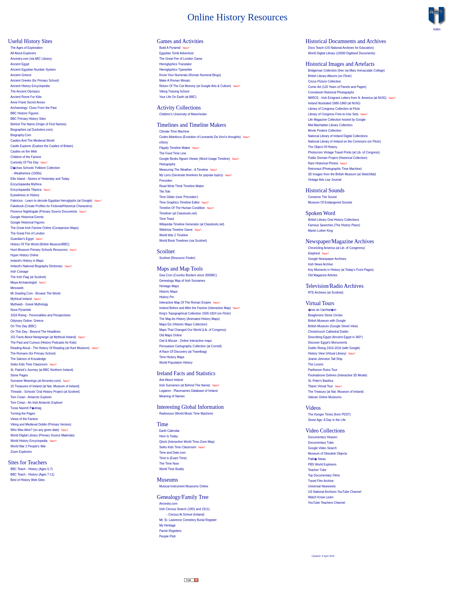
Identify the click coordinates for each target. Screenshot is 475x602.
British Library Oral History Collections (333, 219)
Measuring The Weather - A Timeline (183, 169)
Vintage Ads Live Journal (324, 179)
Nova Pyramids (21, 309)
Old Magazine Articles (322, 275)
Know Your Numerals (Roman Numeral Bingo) (190, 75)
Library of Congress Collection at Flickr (334, 108)
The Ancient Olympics (25, 91)
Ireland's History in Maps (27, 260)
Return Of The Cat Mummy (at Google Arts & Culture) (195, 86)
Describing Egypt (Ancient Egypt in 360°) (335, 337)
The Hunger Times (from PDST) (329, 414)
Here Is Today (168, 436)
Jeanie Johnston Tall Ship (325, 359)
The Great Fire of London (28, 233)
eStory (163, 142)
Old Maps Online (170, 335)
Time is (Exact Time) (173, 458)
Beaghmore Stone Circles (325, 315)
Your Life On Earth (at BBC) (178, 97)
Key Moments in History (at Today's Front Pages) (341, 269)
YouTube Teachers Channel (326, 502)
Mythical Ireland (21, 299)
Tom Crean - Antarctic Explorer (31, 397)
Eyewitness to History (25, 195)
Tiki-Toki (164, 191)
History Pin (166, 297)
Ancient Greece (21, 75)
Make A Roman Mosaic (174, 80)
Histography (167, 164)
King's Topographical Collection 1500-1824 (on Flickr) (195, 313)
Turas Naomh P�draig (26, 408)
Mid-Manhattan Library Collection (330, 125)
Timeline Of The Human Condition (182, 208)
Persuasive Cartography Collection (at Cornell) (190, 346)
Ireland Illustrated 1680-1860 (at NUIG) (334, 103)
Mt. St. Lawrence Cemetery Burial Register (188, 520)
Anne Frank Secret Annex (28, 102)
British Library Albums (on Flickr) (330, 76)
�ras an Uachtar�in (322, 309)
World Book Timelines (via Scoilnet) (183, 240)
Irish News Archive (320, 264)
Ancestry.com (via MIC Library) (31, 58)
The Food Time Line (172, 153)
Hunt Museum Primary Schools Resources (39, 249)
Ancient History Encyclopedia (30, 86)
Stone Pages (19, 375)
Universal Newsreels (322, 486)
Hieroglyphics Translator (175, 64)
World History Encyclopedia (29, 440)
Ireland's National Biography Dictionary (37, 266)
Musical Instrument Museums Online (183, 486)
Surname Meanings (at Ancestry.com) (36, 380)
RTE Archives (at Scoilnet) (326, 292)
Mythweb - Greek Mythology (29, 304)
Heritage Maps (169, 286)
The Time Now (169, 463)
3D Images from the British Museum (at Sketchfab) (342, 174)
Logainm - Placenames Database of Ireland (188, 390)
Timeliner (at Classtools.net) (178, 213)
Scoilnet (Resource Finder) (177, 258)
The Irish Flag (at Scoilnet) (28, 277)
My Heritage (167, 525)
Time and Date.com (172, 452)
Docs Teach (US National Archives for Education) (341, 47)
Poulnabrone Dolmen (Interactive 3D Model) (337, 375)
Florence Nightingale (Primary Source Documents (44, 211)
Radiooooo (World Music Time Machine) (186, 413)
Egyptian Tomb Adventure (176, 53)
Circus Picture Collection (324, 81)
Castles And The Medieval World (33, 140)
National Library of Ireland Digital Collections (338, 136)
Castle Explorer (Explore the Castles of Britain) (42, 146)
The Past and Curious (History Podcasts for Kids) (44, 342)
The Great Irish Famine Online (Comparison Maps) (45, 228)
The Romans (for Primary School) (33, 353)
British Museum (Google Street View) (333, 326)
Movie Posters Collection (324, 130)
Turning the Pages (23, 413)
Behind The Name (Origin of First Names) (38, 124)
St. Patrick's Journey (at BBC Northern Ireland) (42, 370)
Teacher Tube (317, 470)
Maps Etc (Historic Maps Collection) (183, 324)
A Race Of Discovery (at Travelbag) (183, 351)
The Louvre (316, 364)
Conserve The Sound (322, 197)
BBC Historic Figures (25, 113)
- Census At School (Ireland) (185, 514)
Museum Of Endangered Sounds (330, 202)
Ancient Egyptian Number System (33, 69)
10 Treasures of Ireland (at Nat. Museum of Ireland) (45, 386)
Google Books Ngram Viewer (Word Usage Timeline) (194, 158)
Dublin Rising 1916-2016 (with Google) (334, 348)
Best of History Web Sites (28, 480)
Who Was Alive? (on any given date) (35, 430)
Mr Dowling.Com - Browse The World (36, 293)
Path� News (317, 459)
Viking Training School (174, 91)
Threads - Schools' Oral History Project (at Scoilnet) (45, 391)
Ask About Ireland (171, 380)
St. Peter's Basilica (320, 380)
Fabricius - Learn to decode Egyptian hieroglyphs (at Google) (51, 200)
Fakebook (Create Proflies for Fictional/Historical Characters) (51, 206)
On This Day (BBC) (23, 326)
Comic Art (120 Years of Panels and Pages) (337, 87)
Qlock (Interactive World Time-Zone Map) (187, 441)
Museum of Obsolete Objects (327, 453)
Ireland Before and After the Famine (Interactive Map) (195, 308)
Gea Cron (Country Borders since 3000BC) (188, 275)
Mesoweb (17, 288)
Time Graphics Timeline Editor (179, 202)
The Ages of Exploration (27, 47)
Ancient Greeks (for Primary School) (35, 80)
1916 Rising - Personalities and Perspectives (41, 315)
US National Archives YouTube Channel (334, 491)
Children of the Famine (26, 157)
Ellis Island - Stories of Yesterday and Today (40, 178)
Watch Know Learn (321, 497)
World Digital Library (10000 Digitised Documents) (341, 53)
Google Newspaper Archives (327, 259)
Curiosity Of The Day (25, 162)
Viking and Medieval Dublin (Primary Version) (41, 424)
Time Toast (166, 218)
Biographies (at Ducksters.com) (32, 129)
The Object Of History (322, 147)
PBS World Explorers (322, 464)
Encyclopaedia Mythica (26, 184)
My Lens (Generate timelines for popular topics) (191, 175)
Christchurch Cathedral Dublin (328, 331)
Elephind (314, 253)
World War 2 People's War (28, 446)
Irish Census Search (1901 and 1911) (184, 509)
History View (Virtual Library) (327, 353)
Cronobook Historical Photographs (331, 92)
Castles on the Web (24, 151)
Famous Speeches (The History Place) (334, 225)
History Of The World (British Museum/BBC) (40, 244)
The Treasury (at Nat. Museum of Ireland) (336, 391)
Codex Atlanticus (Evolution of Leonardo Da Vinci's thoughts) (200, 137)
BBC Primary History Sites (28, 118)
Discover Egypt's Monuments (327, 342)
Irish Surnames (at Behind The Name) (184, 385)
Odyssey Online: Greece (27, 320)
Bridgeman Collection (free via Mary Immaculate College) (346, 70)
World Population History (176, 362)
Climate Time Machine (174, 131)
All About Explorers (23, 53)
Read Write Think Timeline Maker (181, 186)
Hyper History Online (24, 255)
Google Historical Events (27, 217)
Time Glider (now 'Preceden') (178, 197)
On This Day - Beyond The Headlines (36, 331)
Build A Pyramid (170, 47)
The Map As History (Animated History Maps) (189, 319)
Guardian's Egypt (22, 238)
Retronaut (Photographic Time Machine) (335, 168)
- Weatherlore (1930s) (26, 173)
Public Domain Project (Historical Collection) (337, 158)
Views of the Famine (24, 419)
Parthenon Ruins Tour (322, 370)
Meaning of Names (172, 396)
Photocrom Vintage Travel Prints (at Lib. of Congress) (344, 152)
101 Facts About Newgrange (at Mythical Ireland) (43, 337)
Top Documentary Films (324, 475)
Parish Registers (170, 531)
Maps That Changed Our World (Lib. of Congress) (192, 329)
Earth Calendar (169, 430)
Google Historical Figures (28, 222)
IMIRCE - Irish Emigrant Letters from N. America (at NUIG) (347, 97)
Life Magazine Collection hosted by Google (337, 119)
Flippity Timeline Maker (174, 148)
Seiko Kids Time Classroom (29, 364)
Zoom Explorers (21, 451)
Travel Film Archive (321, 481)
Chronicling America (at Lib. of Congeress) (336, 248)
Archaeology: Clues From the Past (34, 107)
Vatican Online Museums (324, 397)
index (436, 29)
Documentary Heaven (322, 437)
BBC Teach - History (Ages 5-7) (32, 469)
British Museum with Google (327, 320)
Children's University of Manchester (183, 114)
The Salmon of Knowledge (28, 359)
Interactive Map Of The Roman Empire (185, 302)
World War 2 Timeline (173, 235)
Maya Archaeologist (24, 282)
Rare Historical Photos (323, 163)
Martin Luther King (320, 230)
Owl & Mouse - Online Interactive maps (185, 340)
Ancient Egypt (20, 64)
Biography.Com (21, 135)
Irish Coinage (19, 271)
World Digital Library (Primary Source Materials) (43, 435)
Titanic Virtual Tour (320, 386)
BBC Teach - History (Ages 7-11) (33, 474)
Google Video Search (322, 448)
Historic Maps (168, 291)
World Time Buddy (171, 469)
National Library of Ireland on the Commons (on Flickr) (344, 141)
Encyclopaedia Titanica (26, 189)
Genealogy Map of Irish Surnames (182, 280)
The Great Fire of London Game (180, 58)
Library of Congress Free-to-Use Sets (333, 114)
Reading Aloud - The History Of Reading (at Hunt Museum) (50, 348)
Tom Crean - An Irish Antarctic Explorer (37, 402)
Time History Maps (171, 357)
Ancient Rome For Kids (26, 97)
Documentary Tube (321, 442)
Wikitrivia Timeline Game (176, 229)
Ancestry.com (168, 503)
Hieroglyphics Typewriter (175, 69)
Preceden (165, 180)
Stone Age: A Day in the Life (327, 420)
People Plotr (167, 536)
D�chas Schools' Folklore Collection (35, 168)
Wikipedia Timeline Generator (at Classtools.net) (191, 224)
